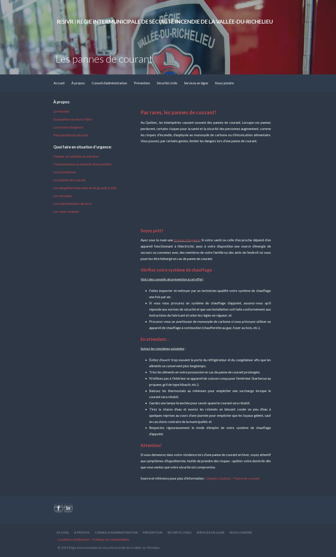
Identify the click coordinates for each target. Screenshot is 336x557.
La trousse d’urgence (68, 127)
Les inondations (64, 172)
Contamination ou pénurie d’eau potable (82, 164)
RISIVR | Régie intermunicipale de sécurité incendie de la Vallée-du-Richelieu (165, 21)
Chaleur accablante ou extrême (76, 156)
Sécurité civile (167, 83)
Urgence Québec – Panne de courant (232, 478)
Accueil (59, 83)
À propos (78, 83)
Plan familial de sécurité (70, 135)
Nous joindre (224, 83)
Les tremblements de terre (72, 203)
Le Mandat (61, 111)
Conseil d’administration (109, 83)
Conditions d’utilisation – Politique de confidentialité (93, 539)
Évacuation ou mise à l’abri (72, 119)
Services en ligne (196, 83)
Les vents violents (66, 211)
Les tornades (62, 196)
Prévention (142, 83)
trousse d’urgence (187, 240)
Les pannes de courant (69, 180)
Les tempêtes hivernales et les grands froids (85, 188)
